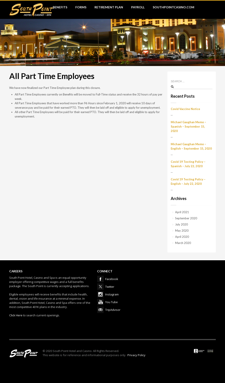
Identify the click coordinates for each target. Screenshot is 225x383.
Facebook (100, 279)
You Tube (100, 302)
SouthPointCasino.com (173, 7)
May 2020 (182, 230)
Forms (80, 7)
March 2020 (183, 243)
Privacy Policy (136, 355)
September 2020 (186, 218)
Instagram (100, 294)
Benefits (60, 7)
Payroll (138, 7)
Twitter (100, 286)
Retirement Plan (108, 7)
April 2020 (182, 236)
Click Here (15, 315)
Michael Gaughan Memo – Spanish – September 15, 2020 (188, 126)
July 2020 (181, 224)
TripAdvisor (100, 309)
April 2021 (182, 212)
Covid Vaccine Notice (185, 109)
